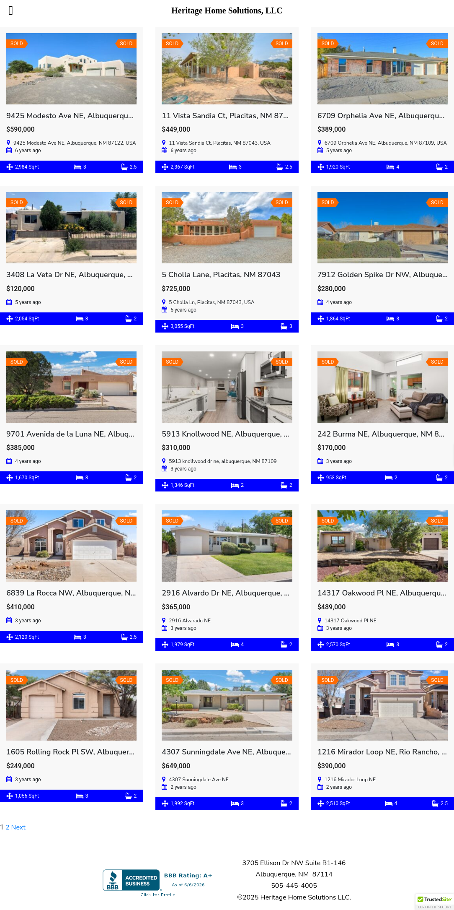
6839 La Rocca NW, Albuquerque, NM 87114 (84, 593)
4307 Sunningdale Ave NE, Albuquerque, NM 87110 (251, 752)
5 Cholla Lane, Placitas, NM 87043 (221, 275)
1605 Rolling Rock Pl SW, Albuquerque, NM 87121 (94, 752)
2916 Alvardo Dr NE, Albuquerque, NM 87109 (241, 593)
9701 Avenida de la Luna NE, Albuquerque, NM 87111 (99, 434)
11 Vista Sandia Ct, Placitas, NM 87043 (229, 116)
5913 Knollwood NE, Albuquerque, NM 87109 (241, 434)
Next (18, 827)
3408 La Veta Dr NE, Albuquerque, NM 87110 (85, 275)
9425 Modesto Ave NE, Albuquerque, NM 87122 (89, 116)
